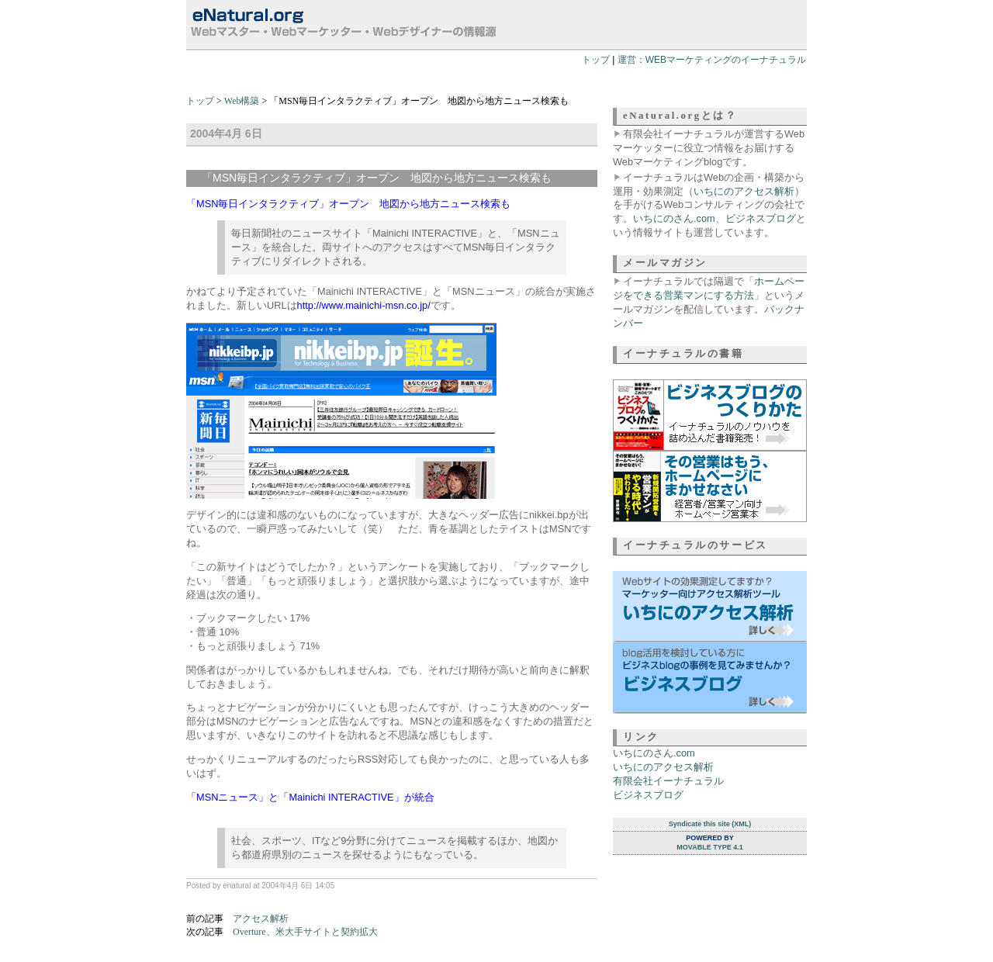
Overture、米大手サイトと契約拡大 (305, 931)
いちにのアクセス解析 (744, 191)
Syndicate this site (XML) (710, 824)
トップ (596, 59)
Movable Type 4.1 (709, 847)
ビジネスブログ (760, 218)
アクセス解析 (261, 918)
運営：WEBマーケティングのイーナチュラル (712, 59)
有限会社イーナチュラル (668, 781)
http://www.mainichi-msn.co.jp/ (364, 305)
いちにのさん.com (674, 218)
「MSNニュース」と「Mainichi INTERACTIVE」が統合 (310, 797)
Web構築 (242, 100)
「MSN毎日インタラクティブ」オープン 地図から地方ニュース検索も (348, 203)
